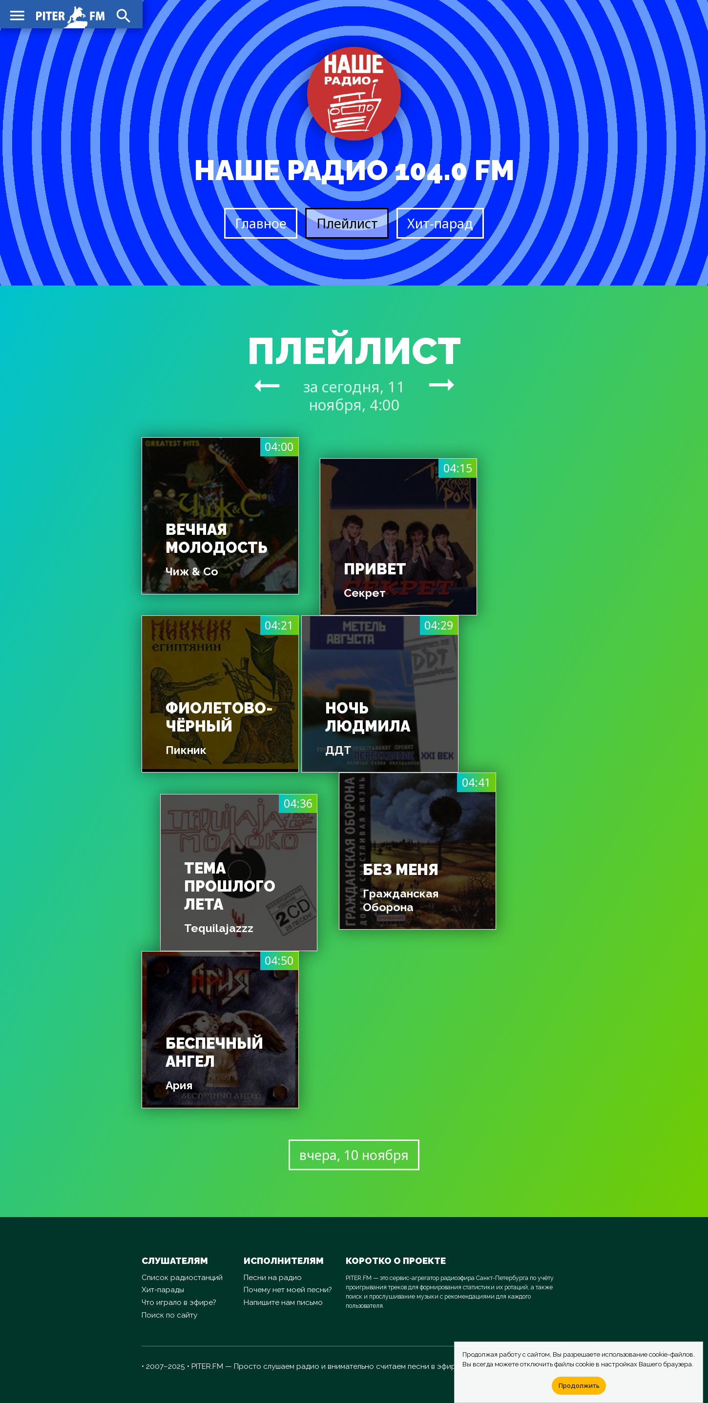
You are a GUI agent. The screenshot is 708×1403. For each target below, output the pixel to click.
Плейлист (347, 223)
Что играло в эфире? (179, 1302)
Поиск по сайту (169, 1315)
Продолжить (579, 1385)
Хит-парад (440, 223)
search (122, 14)
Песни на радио (273, 1277)
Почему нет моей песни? (288, 1289)
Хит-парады (163, 1289)
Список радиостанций (182, 1277)
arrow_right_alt (267, 385)
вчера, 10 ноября (354, 1155)
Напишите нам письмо (283, 1302)
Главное (261, 223)
